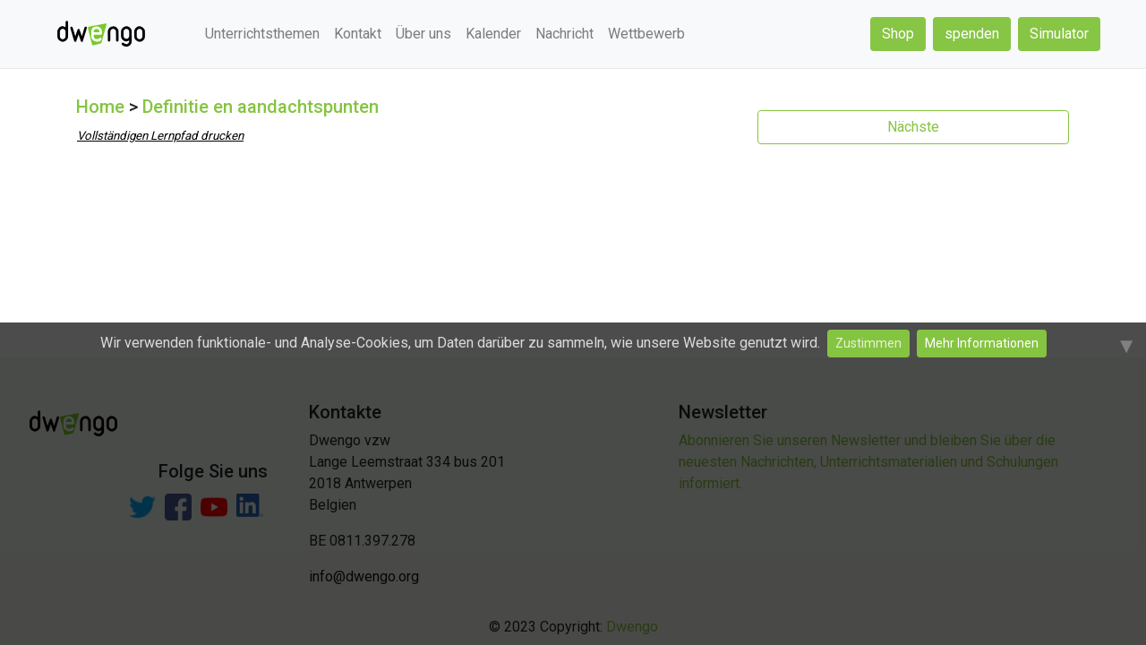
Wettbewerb (646, 33)
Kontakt (357, 33)
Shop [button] (898, 33)
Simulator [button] (1059, 33)
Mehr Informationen (982, 343)
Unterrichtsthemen (262, 33)
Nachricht (564, 33)
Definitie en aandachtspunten (260, 106)
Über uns (423, 33)
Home (100, 106)
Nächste (913, 126)
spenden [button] (972, 33)
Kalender (493, 33)
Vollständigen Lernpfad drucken (160, 135)
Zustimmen (868, 343)
